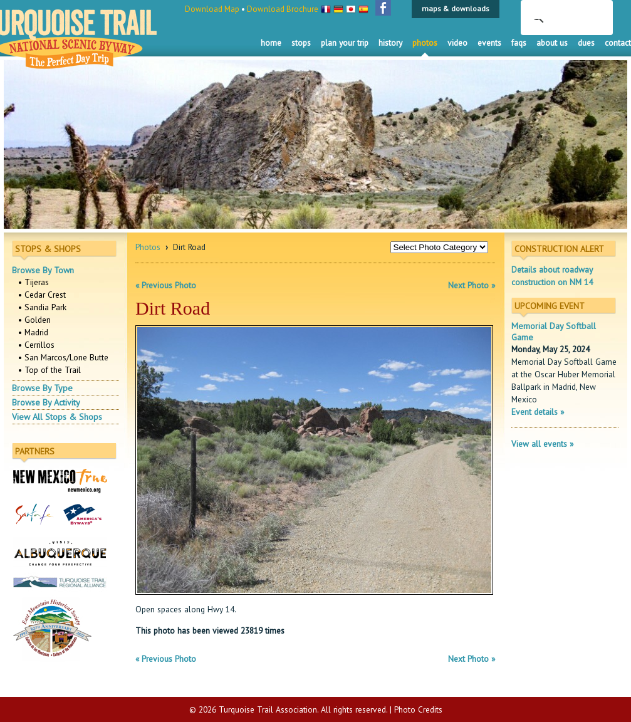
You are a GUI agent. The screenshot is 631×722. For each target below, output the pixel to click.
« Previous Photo (165, 285)
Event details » (537, 411)
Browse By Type (42, 388)
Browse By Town (43, 270)
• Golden (34, 319)
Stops (301, 42)
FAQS (518, 42)
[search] (550, 11)
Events (489, 42)
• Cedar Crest (42, 294)
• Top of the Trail (49, 369)
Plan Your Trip (344, 42)
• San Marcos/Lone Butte (63, 357)
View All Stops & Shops (57, 416)
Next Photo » (471, 285)
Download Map (212, 9)
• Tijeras (33, 282)
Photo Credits (418, 709)
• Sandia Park (42, 307)
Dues (586, 42)
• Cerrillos (36, 344)
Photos (424, 42)
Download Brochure (282, 9)
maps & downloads (455, 8)
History (390, 42)
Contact (618, 42)
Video (457, 42)
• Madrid (33, 332)
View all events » (542, 443)
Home (271, 42)
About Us (552, 42)
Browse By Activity (46, 402)
